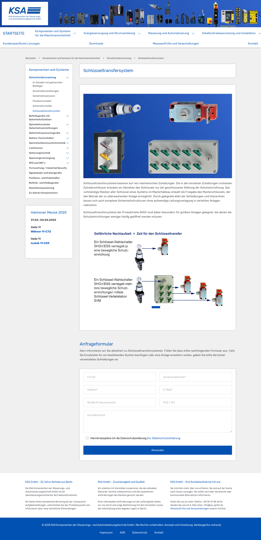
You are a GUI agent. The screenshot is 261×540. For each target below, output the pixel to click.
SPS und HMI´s (37, 162)
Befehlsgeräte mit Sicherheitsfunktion (40, 117)
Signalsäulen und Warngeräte (45, 172)
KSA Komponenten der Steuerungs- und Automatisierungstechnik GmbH (25, 13)
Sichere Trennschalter (41, 138)
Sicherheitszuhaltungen (46, 91)
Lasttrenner (36, 148)
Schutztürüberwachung (42, 77)
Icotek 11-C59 (40, 243)
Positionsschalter (42, 101)
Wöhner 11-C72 (41, 231)
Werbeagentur (202, 525)
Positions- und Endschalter (44, 178)
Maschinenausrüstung (41, 188)
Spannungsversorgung (42, 158)
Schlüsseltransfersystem (46, 111)
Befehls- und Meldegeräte (44, 182)
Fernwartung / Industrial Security (48, 168)
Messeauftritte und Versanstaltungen (189, 508)
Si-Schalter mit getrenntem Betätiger (48, 84)
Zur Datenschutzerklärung (163, 438)
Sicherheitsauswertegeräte (44, 133)
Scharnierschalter (42, 106)
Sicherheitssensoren (44, 96)
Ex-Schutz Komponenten (43, 192)
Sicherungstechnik (39, 153)
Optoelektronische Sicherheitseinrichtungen (43, 126)
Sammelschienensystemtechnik (47, 143)
